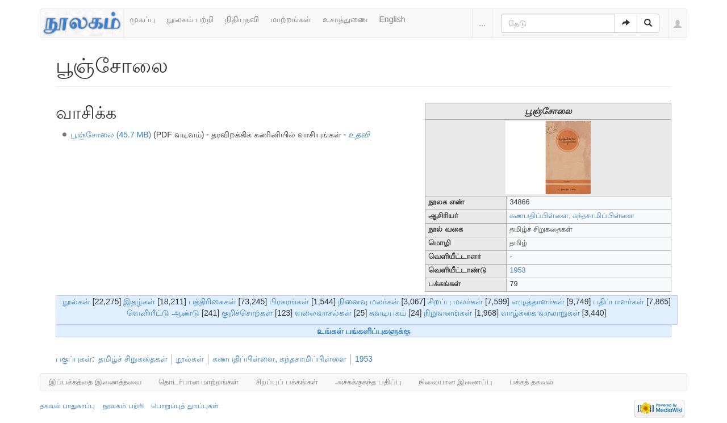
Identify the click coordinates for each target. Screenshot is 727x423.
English (392, 19)
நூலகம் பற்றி (190, 19)
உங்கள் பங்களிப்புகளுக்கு (364, 331)
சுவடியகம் (387, 312)
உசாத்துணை (345, 19)
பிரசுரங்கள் (289, 301)
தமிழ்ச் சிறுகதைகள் (133, 358)
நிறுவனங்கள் (448, 312)
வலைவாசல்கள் (323, 312)
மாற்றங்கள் (290, 19)
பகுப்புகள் (74, 358)
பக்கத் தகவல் (531, 382)
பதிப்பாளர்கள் (618, 301)
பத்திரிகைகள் (212, 301)
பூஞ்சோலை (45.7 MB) (110, 134)
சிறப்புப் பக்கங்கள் (287, 382)
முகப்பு (142, 19)
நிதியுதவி (242, 19)
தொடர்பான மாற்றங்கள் (198, 382)
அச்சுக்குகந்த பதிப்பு (368, 382)
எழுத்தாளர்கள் (538, 301)
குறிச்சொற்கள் (247, 312)
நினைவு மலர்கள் (368, 301)
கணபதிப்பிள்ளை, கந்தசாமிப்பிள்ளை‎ (571, 216)
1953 (517, 270)
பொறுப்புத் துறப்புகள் (184, 406)
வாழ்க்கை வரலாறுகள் (540, 312)
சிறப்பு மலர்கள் (455, 301)
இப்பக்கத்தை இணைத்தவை (95, 382)
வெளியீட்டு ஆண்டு (163, 312)
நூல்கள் (76, 301)
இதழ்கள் (139, 301)
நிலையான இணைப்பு (456, 382)
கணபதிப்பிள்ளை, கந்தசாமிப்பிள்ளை (279, 358)
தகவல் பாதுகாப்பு (67, 406)
